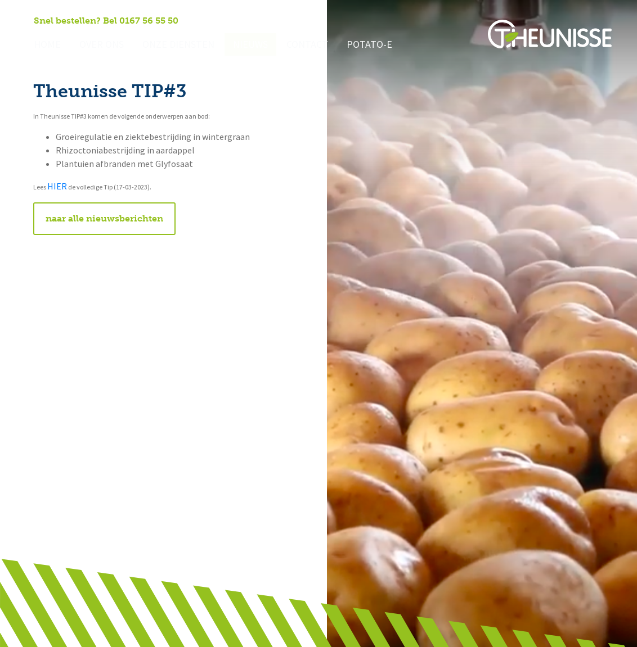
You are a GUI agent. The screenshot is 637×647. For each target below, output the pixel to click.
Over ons (96, 45)
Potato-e (346, 45)
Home (46, 45)
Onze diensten (167, 45)
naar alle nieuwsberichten (104, 218)
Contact (288, 45)
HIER (57, 186)
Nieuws (234, 45)
